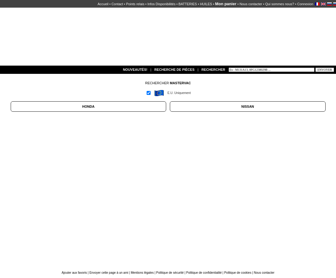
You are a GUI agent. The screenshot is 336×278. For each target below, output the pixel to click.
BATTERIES (187, 4)
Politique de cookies (237, 272)
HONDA (88, 106)
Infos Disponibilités (162, 4)
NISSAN (247, 106)
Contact (117, 4)
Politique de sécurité (170, 272)
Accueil (102, 4)
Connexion (305, 4)
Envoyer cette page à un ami (109, 272)
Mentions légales (142, 272)
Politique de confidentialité (204, 272)
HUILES (206, 4)
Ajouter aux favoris (75, 272)
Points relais (135, 4)
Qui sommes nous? (279, 4)
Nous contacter (250, 4)
